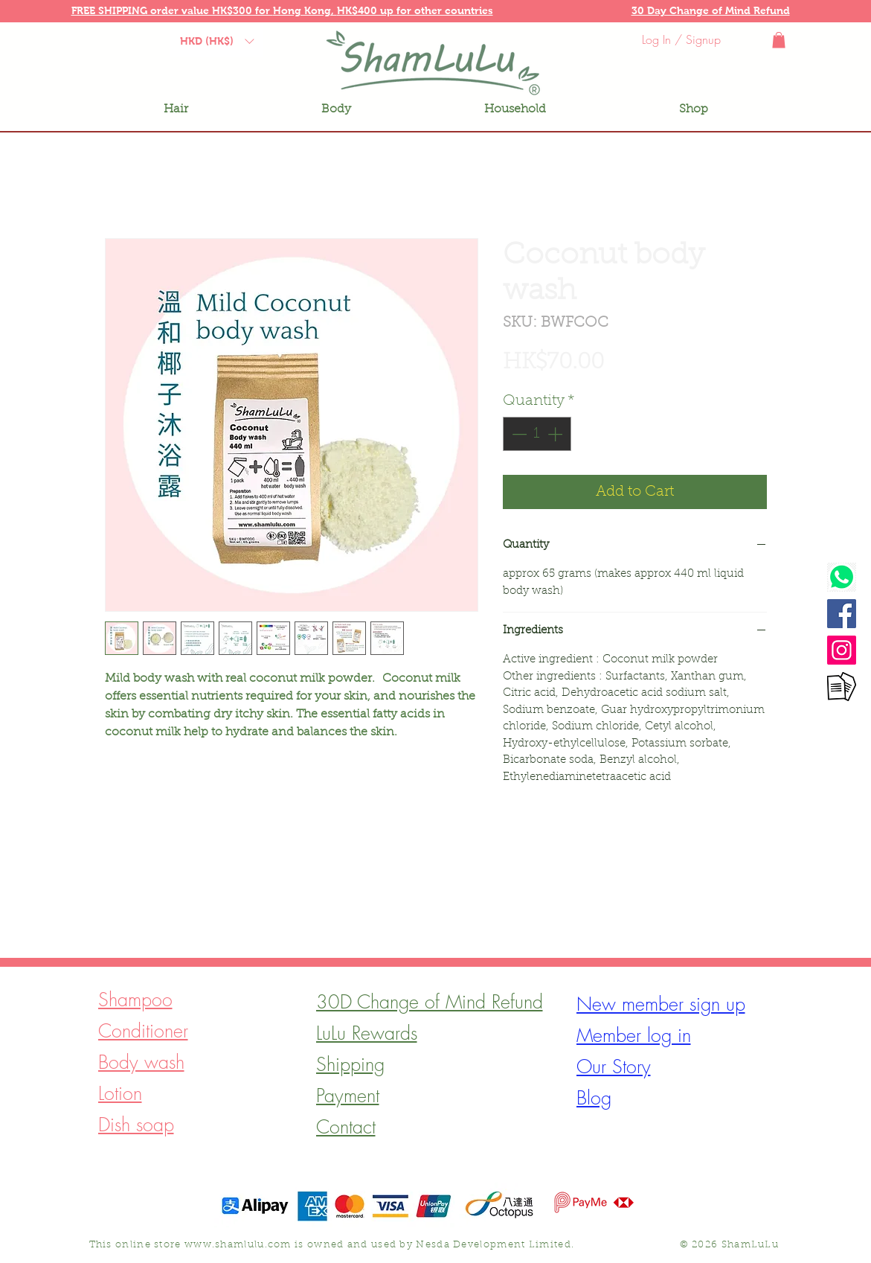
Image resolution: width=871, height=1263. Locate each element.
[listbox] (216, 41)
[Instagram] (841, 650)
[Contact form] (841, 686)
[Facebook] (841, 613)
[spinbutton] (537, 434)
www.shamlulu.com (238, 1245)
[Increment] (556, 434)
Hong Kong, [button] (305, 10)
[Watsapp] (841, 577)
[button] (172, 10)
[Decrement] (517, 434)
